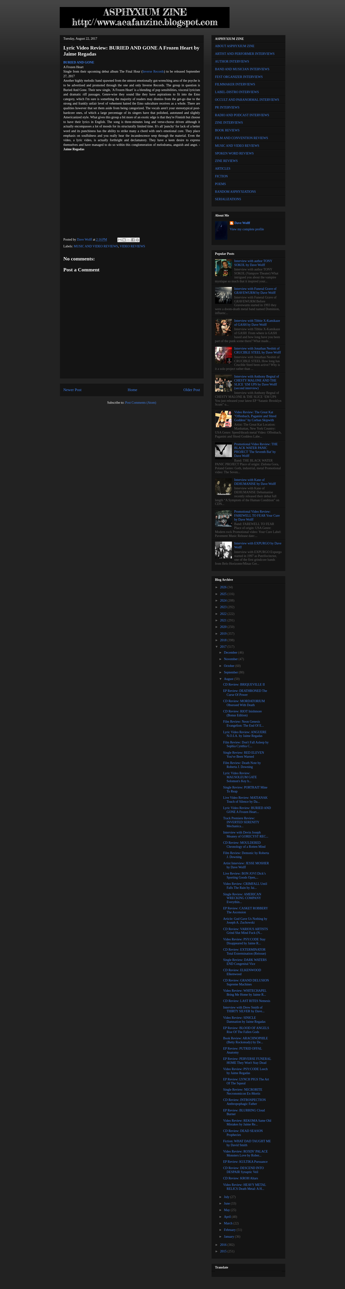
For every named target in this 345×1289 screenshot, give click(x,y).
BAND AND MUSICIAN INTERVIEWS (242, 69)
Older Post (191, 390)
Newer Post (72, 390)
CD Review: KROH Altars (240, 1178)
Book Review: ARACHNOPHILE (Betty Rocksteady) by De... (245, 1040)
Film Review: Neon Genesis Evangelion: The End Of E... (243, 723)
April (228, 1217)
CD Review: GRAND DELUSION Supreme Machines (246, 982)
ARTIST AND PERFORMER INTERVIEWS (245, 54)
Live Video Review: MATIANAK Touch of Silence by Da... (245, 799)
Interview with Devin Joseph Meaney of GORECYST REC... (245, 834)
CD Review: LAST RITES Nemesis (246, 1001)
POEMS (220, 184)
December (231, 652)
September (231, 672)
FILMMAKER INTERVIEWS (235, 84)
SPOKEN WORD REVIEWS (234, 153)
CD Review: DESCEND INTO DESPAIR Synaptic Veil (243, 1170)
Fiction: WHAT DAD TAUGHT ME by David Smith (247, 1143)
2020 (223, 627)
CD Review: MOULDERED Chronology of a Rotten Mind (244, 844)
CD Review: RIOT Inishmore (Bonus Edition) (242, 713)
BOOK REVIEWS (227, 130)
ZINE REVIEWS (226, 161)
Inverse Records (153, 71)
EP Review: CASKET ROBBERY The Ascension (245, 910)
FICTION (221, 176)
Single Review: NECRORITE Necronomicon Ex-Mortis (242, 1091)
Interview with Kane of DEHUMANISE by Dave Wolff (255, 482)
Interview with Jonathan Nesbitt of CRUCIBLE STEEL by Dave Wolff (257, 350)
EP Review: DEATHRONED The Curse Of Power (245, 693)
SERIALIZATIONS (228, 199)
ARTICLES (222, 168)
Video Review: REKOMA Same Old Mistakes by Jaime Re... (247, 1122)
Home (132, 390)
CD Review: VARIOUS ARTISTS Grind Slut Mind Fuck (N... (245, 931)
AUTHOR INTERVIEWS (232, 61)
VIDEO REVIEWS (132, 246)
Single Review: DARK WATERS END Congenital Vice (245, 962)
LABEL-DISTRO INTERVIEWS (237, 92)
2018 (223, 640)
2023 (223, 607)
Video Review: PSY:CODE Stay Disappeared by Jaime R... (244, 941)
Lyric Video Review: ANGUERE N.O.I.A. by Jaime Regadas (244, 734)
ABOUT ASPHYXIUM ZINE (234, 46)
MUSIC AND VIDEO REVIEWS (96, 246)
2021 (223, 620)
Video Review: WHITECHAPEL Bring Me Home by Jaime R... (244, 992)
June (227, 1203)
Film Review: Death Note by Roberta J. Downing (242, 765)
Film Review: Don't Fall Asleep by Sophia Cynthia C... (245, 744)
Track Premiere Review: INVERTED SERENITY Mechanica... (241, 822)
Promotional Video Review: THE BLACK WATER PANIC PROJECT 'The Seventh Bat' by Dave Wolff (256, 450)
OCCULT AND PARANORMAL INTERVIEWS (247, 100)
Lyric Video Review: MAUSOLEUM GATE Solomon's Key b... (240, 777)
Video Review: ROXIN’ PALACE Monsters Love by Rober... (245, 1153)
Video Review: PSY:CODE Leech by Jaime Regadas (245, 1071)
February (230, 1230)
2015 (223, 1251)
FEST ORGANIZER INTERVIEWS (239, 77)
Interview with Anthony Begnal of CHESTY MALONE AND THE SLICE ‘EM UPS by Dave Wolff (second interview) (256, 382)
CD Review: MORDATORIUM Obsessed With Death (244, 703)
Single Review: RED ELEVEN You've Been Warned (243, 754)
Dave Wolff (242, 223)
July (227, 1197)
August (229, 679)
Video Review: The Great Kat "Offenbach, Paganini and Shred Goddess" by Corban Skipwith (255, 416)
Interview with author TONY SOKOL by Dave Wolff (253, 263)
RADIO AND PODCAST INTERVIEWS (242, 115)
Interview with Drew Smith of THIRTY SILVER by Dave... (243, 1009)
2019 (223, 633)
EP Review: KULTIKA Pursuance (245, 1161)
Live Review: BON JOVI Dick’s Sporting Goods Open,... (244, 875)
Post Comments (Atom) (140, 402)
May (227, 1210)
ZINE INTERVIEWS (229, 122)
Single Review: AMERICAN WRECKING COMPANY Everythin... (242, 898)
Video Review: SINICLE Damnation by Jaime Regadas (244, 1019)
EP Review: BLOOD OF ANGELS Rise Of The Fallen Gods (246, 1030)
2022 (223, 614)
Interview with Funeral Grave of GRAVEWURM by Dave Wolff (255, 290)
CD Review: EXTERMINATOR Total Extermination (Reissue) (244, 951)
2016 (223, 1245)
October (229, 666)
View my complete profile (247, 229)
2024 (223, 600)
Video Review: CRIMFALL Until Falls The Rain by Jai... (245, 886)
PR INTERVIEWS (227, 107)
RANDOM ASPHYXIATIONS (235, 191)
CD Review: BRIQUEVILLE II (244, 684)
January (229, 1236)
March (228, 1223)
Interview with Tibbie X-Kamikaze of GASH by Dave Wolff (257, 322)
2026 (223, 587)
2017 (223, 646)
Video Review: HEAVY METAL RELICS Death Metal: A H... (244, 1187)
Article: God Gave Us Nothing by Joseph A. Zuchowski (245, 921)
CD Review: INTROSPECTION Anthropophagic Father (244, 1102)
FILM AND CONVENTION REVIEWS (241, 138)
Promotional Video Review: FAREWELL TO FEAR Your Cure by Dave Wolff (257, 515)
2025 (223, 594)
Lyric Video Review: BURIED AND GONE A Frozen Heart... (247, 810)
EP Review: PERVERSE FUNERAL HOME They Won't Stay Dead (247, 1061)
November (231, 659)
